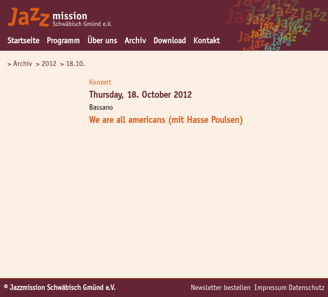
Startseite (23, 40)
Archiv (135, 40)
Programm (63, 40)
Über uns (102, 40)
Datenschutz (306, 287)
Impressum (270, 287)
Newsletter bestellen (221, 287)
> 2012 (46, 63)
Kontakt (206, 40)
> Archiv (19, 63)
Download (169, 40)
